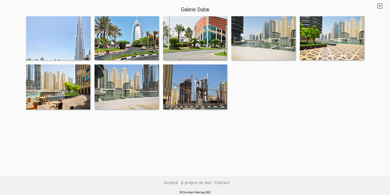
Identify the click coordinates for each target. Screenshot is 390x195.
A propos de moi (196, 182)
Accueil (171, 182)
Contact (221, 182)
